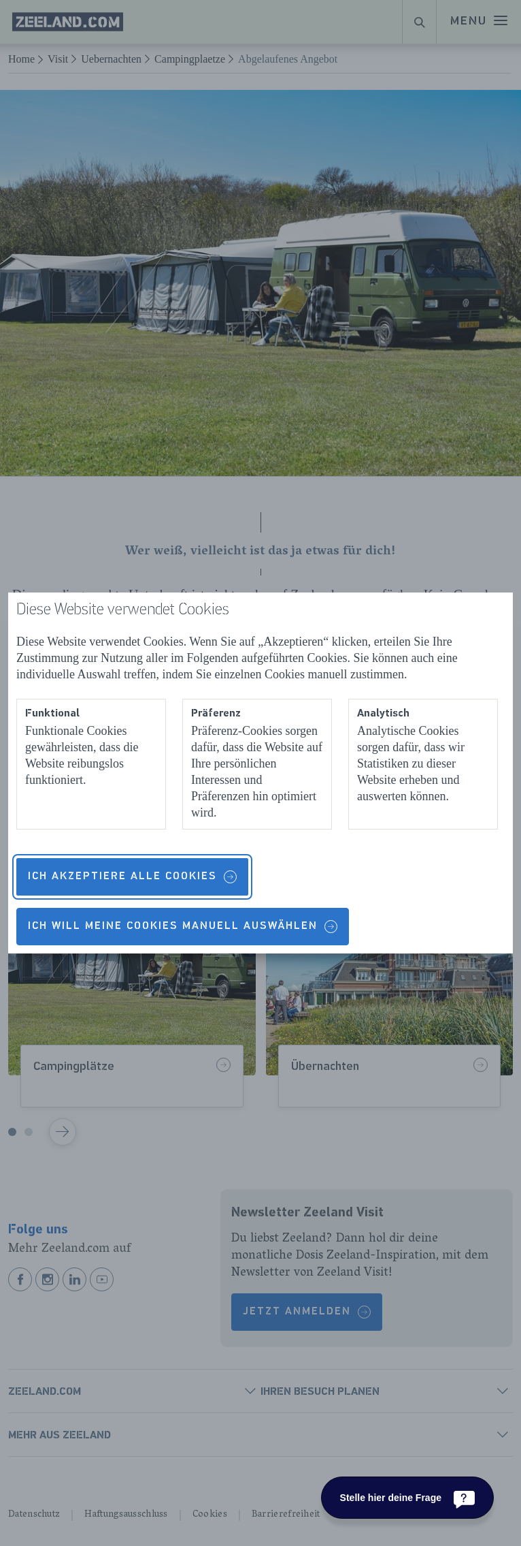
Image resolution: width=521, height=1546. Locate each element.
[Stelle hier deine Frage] (407, 1498)
